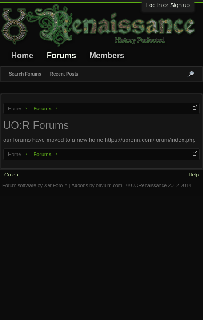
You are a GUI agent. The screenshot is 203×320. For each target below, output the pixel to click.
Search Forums (25, 74)
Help (193, 174)
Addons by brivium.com (97, 185)
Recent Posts (64, 74)
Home (22, 55)
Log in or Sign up (168, 5)
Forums (61, 55)
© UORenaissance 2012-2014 (158, 185)
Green (11, 174)
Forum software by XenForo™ (35, 185)
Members (106, 55)
